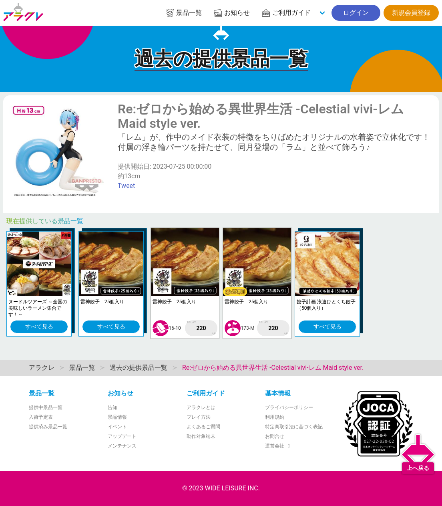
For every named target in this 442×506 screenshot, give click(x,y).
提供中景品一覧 (45, 407)
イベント (117, 426)
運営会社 (278, 446)
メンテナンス (122, 446)
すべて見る (39, 326)
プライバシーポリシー (289, 407)
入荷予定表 (41, 417)
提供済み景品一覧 (48, 426)
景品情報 (117, 417)
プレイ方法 (199, 417)
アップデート (122, 436)
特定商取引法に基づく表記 (294, 426)
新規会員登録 (411, 12)
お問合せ (274, 436)
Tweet (126, 185)
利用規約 (274, 417)
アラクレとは (201, 407)
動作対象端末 (201, 436)
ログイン (356, 12)
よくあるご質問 (203, 426)
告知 (112, 407)
